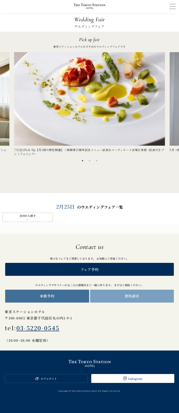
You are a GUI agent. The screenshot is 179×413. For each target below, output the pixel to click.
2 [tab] (89, 160)
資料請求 (132, 295)
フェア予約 (89, 269)
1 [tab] (82, 160)
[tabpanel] (89, 104)
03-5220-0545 (38, 328)
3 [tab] (96, 160)
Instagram (135, 379)
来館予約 (47, 295)
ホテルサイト (49, 379)
